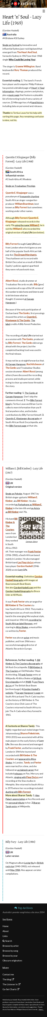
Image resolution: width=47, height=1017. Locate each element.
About (6, 931)
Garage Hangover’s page (28, 692)
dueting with (18, 791)
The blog (7, 979)
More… (41, 1009)
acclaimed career (25, 769)
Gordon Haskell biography (18, 591)
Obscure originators (12, 960)
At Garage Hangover (16, 364)
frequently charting (29, 196)
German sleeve (31, 541)
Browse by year (10, 955)
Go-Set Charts (9, 989)
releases (18, 773)
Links (5, 936)
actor (26, 637)
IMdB (28, 681)
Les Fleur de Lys (26, 562)
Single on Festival (11, 45)
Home (6, 926)
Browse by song (10, 950)
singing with (26, 777)
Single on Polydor (14, 493)
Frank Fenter (26, 674)
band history (37, 102)
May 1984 (15, 870)
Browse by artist (11, 945)
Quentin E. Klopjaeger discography (22, 418)
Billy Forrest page (17, 425)
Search (8, 940)
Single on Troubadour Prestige (20, 186)
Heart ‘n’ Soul (16, 17)
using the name (27, 225)
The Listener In (10, 984)
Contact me (8, 974)
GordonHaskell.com (23, 587)
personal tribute (16, 802)
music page (13, 95)
